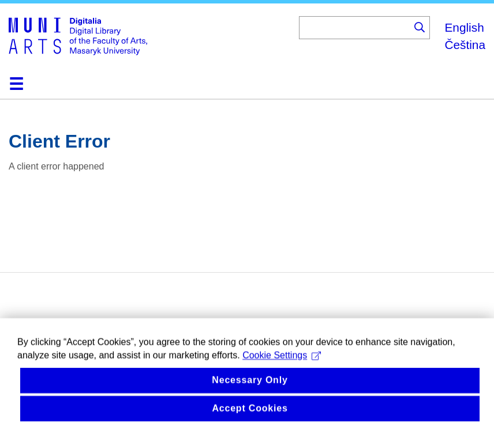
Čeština (464, 44)
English (464, 27)
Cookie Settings (281, 367)
